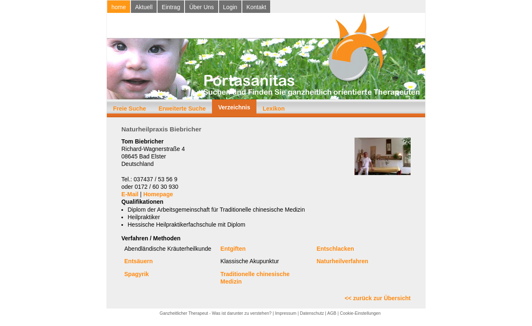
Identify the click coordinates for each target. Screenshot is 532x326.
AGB (331, 313)
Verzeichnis (234, 107)
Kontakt (256, 7)
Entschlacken (335, 248)
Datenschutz (312, 313)
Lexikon (274, 108)
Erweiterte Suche (182, 108)
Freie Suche (129, 108)
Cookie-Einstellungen (360, 313)
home (118, 7)
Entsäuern (138, 261)
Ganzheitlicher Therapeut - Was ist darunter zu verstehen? (215, 313)
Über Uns (201, 7)
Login (230, 7)
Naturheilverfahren (342, 261)
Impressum (285, 313)
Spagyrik (136, 274)
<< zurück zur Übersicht (378, 298)
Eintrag (171, 7)
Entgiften (233, 248)
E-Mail (129, 194)
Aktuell (144, 7)
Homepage (158, 194)
